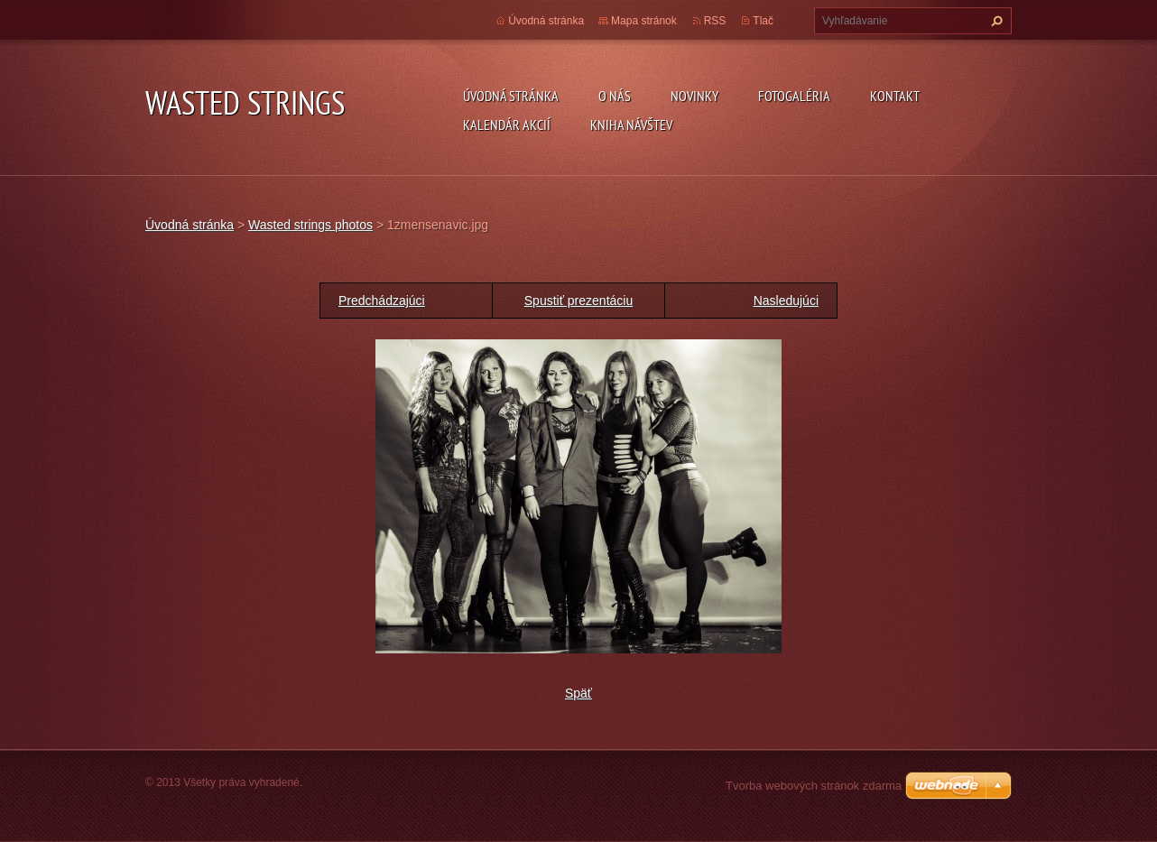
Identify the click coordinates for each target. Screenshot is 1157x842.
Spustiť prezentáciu (578, 300)
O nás (614, 96)
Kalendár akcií (507, 125)
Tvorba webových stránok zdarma (814, 785)
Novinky (694, 96)
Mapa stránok (644, 20)
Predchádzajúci (381, 300)
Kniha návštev (631, 125)
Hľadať (994, 20)
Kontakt (895, 96)
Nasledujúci (786, 300)
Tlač (763, 20)
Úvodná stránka (511, 96)
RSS (715, 20)
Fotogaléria (794, 96)
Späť (578, 693)
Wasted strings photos (310, 224)
